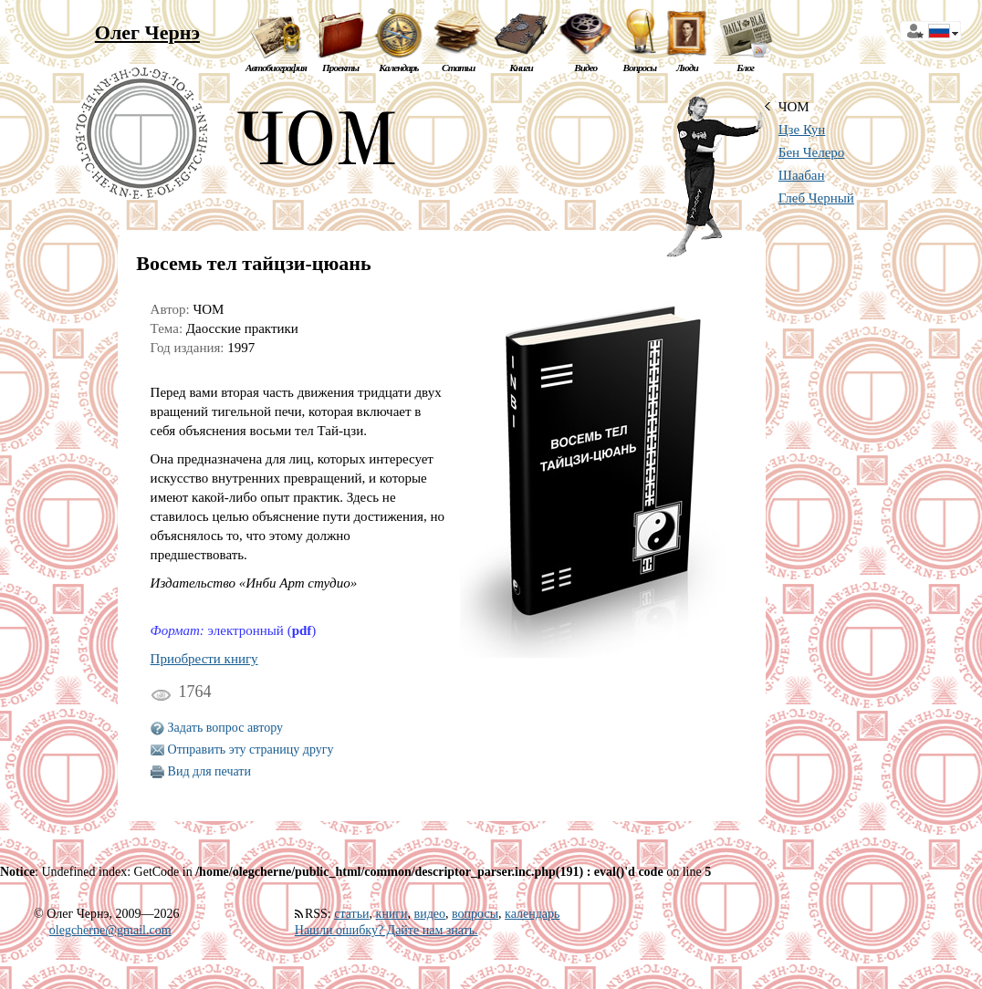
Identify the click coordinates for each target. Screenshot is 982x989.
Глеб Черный (816, 198)
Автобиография (276, 67)
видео (429, 914)
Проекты (340, 67)
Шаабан (801, 175)
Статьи (458, 67)
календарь (532, 914)
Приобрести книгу (204, 658)
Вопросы (639, 67)
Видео (585, 67)
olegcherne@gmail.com (110, 930)
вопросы (475, 914)
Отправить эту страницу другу (251, 749)
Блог (745, 67)
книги (392, 914)
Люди (687, 67)
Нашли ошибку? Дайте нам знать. (386, 930)
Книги (521, 67)
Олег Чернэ (147, 32)
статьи (351, 914)
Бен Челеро (811, 152)
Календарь (398, 67)
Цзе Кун (802, 129)
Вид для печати (209, 771)
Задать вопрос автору (226, 727)
